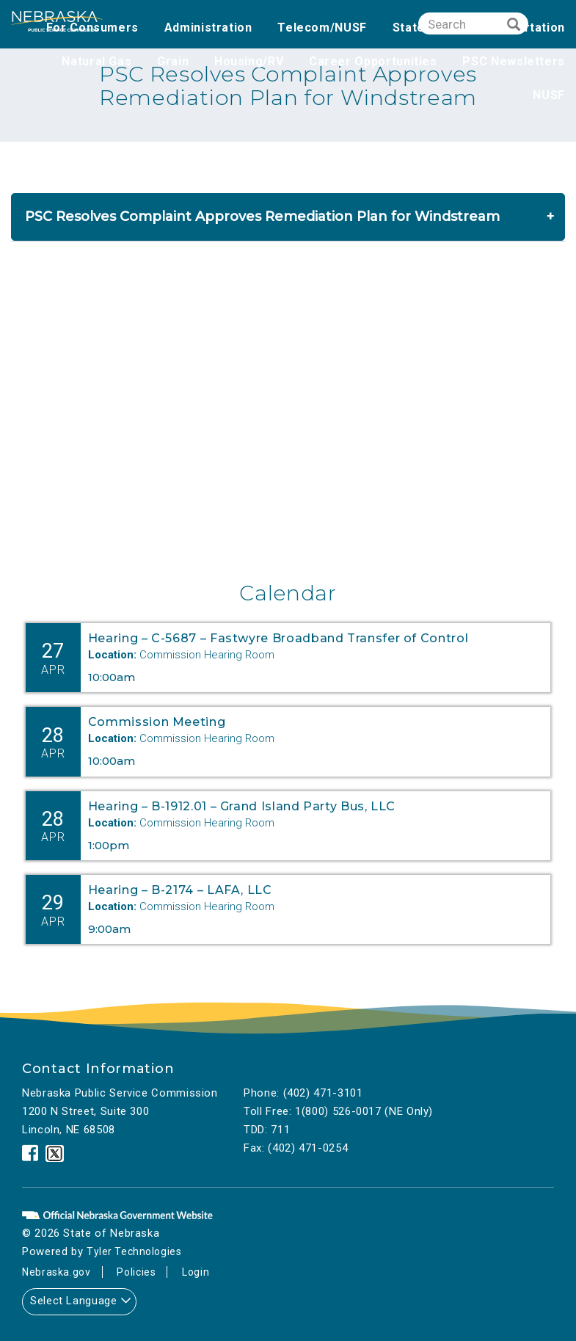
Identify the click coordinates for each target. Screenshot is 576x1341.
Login (200, 1272)
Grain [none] (173, 61)
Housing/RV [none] (248, 61)
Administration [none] (208, 27)
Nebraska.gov (57, 1272)
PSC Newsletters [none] (513, 61)
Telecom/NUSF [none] (322, 27)
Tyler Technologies (136, 1251)
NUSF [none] (549, 95)
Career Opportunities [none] (373, 61)
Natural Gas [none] (96, 61)
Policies (139, 1272)
